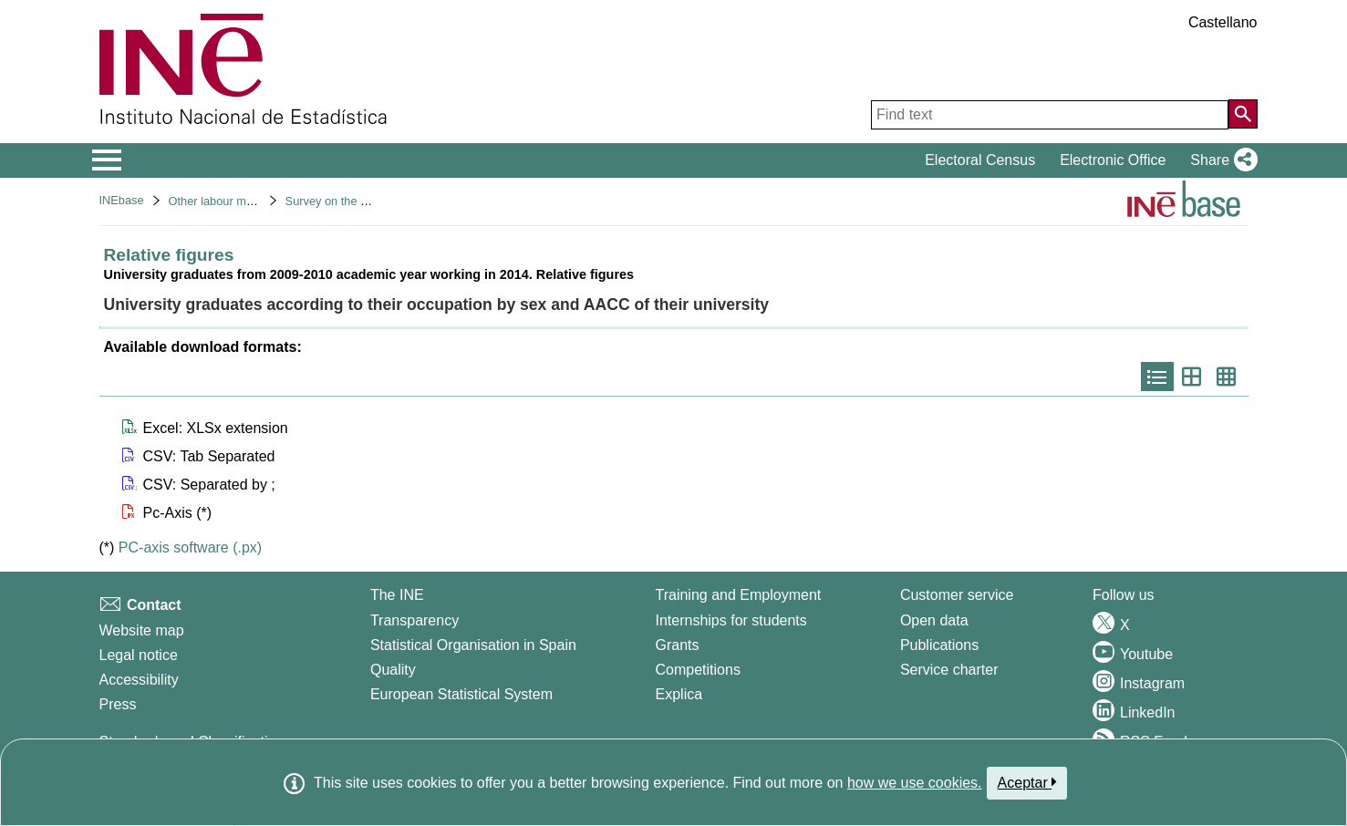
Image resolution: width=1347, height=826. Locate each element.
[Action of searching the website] (1243, 114)
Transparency (414, 620)
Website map (141, 630)
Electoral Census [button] (980, 160)
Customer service (956, 595)
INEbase (121, 200)
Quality (393, 669)
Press (118, 704)
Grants (677, 645)
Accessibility (139, 679)
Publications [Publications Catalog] (939, 645)
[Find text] (1049, 114)
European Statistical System (461, 694)
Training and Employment (739, 595)
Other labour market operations (249, 201)
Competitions (698, 669)
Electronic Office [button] (1113, 160)
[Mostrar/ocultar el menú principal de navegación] (107, 160)
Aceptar (1027, 782)
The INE (397, 595)
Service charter (949, 669)
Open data (934, 620)
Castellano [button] (1223, 22)
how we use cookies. (914, 782)
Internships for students (731, 620)
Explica (679, 694)
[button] (1220, 160)
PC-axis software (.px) (190, 547)
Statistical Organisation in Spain (473, 645)
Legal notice (138, 655)
